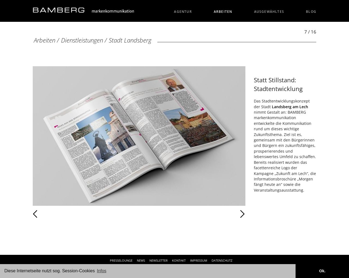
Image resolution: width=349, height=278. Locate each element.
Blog (311, 11)
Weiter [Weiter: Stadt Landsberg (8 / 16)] (192, 214)
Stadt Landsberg (130, 40)
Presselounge (121, 260)
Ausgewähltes (269, 11)
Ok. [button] (322, 271)
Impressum (198, 260)
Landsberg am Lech (290, 106)
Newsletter (158, 260)
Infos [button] (101, 270)
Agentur (183, 11)
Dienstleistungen (82, 40)
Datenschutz (222, 260)
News (141, 260)
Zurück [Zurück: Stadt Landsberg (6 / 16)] (47, 214)
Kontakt (179, 260)
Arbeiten (223, 11)
